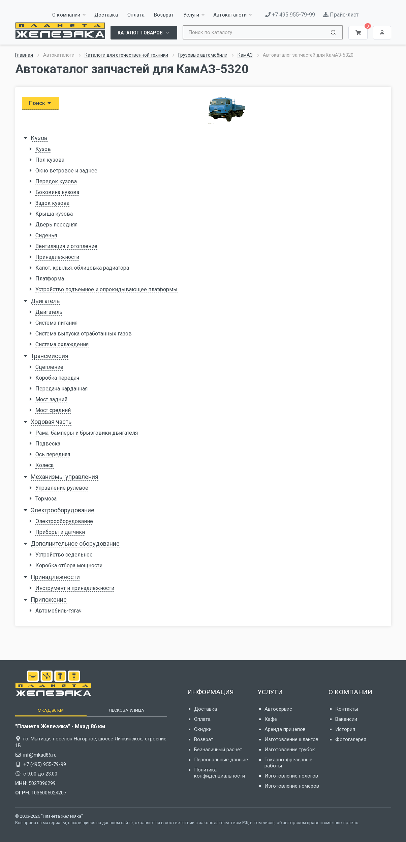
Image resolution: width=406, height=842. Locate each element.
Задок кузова (52, 203)
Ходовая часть (51, 421)
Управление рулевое (61, 488)
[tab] (51, 710)
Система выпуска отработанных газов (83, 333)
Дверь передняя (56, 224)
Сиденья (46, 235)
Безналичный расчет (218, 749)
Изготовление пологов (291, 776)
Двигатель (45, 300)
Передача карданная (61, 388)
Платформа (49, 278)
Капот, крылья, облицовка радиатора (82, 268)
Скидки (203, 729)
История (345, 729)
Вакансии (346, 719)
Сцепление (49, 367)
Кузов (39, 137)
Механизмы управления (64, 476)
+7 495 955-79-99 (290, 14)
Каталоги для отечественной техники (126, 55)
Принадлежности (57, 257)
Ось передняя (52, 454)
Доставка (205, 709)
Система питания (56, 323)
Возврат (203, 739)
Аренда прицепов (285, 729)
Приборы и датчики (60, 532)
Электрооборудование (62, 510)
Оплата (202, 719)
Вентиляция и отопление (66, 246)
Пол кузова (49, 160)
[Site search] (256, 32)
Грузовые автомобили (202, 55)
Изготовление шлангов (291, 739)
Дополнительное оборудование (75, 543)
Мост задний (51, 399)
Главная (24, 55)
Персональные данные (221, 760)
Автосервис (278, 709)
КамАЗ (245, 55)
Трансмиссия (49, 355)
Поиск (40, 103)
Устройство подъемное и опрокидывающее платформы (106, 289)
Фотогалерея (350, 739)
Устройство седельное (64, 554)
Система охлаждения (62, 344)
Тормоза (46, 498)
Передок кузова (56, 181)
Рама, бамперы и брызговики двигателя (86, 433)
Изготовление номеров (291, 786)
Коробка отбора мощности (68, 565)
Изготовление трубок (289, 749)
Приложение (49, 599)
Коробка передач (57, 378)
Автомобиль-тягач (58, 610)
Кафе (270, 719)
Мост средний (53, 410)
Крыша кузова (54, 214)
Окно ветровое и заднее (66, 170)
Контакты (346, 709)
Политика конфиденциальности (219, 773)
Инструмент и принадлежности (74, 588)
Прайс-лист (340, 14)
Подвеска (47, 443)
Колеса (44, 465)
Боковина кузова (57, 192)
